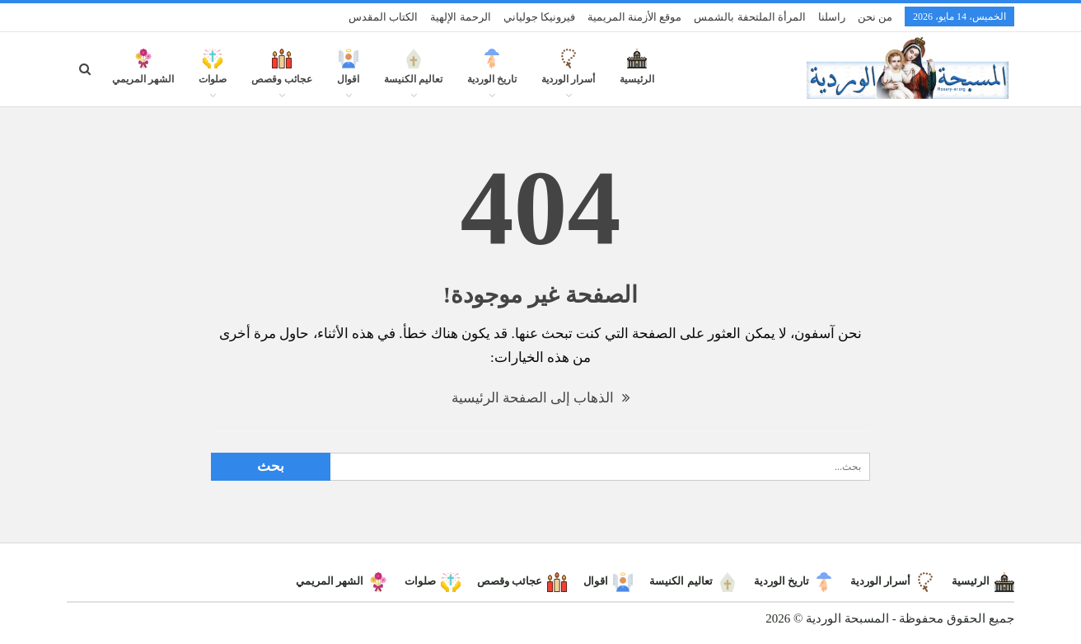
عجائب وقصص (282, 76)
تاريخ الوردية (492, 76)
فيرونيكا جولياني (539, 17)
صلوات (212, 76)
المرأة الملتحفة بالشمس (750, 17)
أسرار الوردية (568, 76)
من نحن (875, 17)
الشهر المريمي (143, 76)
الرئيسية (637, 76)
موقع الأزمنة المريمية (634, 17)
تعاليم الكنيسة (413, 76)
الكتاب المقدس (383, 17)
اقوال (348, 76)
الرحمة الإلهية (460, 17)
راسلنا (831, 17)
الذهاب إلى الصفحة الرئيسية (541, 398)
